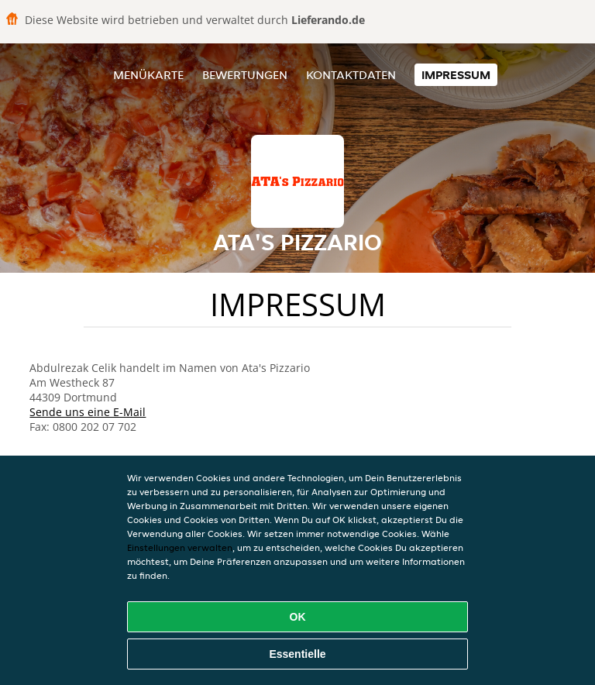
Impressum (455, 75)
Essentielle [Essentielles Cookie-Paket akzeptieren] (297, 654)
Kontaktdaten (351, 75)
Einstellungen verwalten (179, 547)
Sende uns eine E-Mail (87, 411)
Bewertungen (244, 75)
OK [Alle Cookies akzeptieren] (298, 617)
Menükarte (148, 75)
